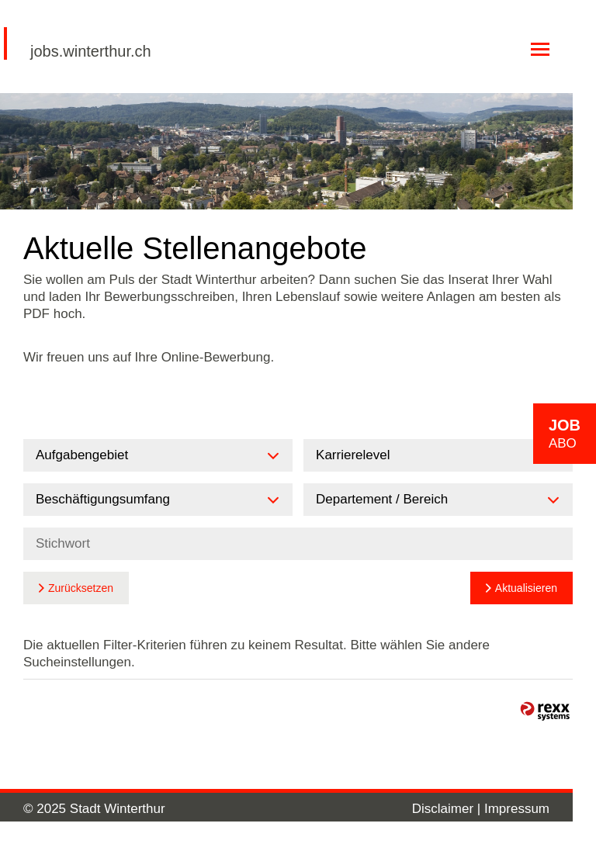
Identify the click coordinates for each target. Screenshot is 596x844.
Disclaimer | (448, 808)
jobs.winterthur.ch (90, 51)
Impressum (516, 808)
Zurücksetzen (80, 588)
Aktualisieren (526, 588)
